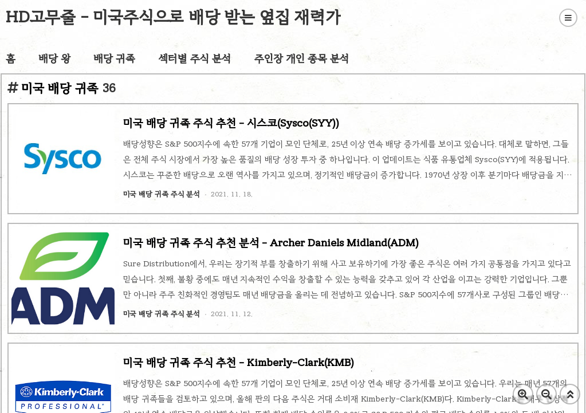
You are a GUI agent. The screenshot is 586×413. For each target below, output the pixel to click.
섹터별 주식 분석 (194, 58)
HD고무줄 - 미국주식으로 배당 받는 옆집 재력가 (173, 17)
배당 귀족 (114, 58)
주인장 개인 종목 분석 (301, 58)
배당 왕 (54, 58)
